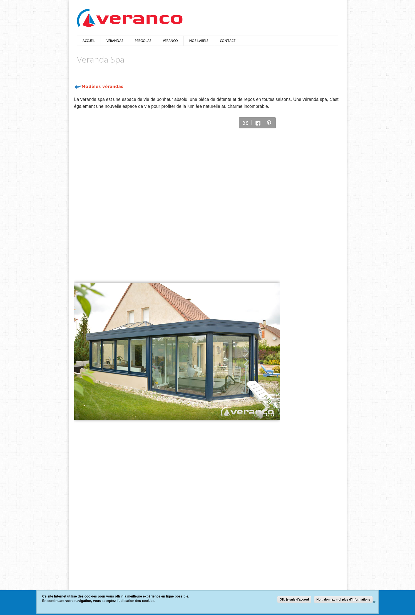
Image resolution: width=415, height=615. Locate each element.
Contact (228, 40)
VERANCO (170, 40)
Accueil (89, 40)
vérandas (114, 40)
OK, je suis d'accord (294, 599)
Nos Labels (198, 40)
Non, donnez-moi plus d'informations (343, 599)
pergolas (143, 40)
